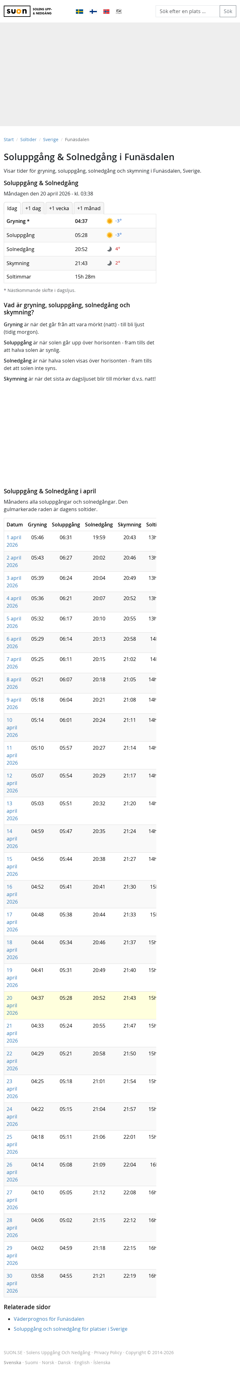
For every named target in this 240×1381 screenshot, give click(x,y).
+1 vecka (59, 208)
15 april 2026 (12, 866)
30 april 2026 (12, 1283)
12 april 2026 (12, 783)
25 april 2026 (12, 1144)
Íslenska (101, 1362)
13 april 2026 (12, 811)
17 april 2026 (12, 922)
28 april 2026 (12, 1228)
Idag (12, 208)
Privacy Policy (108, 1352)
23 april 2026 (12, 1089)
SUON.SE (47, 1352)
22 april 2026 (12, 1061)
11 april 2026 (12, 755)
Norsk (48, 1362)
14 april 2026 (12, 839)
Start (9, 139)
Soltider (28, 139)
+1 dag (33, 208)
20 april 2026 (12, 1005)
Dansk (64, 1362)
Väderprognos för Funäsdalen (49, 1318)
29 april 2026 (12, 1255)
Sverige (50, 139)
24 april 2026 (12, 1116)
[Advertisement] (120, 71)
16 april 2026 (12, 894)
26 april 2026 (12, 1172)
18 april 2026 (12, 950)
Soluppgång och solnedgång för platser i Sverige (71, 1328)
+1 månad (89, 208)
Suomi (31, 1362)
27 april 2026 (12, 1200)
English (82, 1362)
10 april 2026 (12, 727)
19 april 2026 (12, 978)
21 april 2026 (12, 1033)
